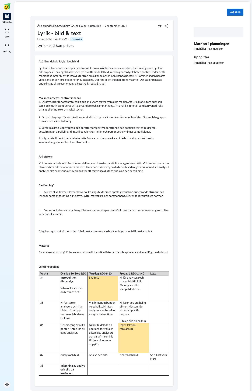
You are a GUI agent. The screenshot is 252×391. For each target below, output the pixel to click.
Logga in (235, 12)
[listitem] (7, 18)
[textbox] (103, 220)
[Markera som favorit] (160, 26)
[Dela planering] (166, 26)
